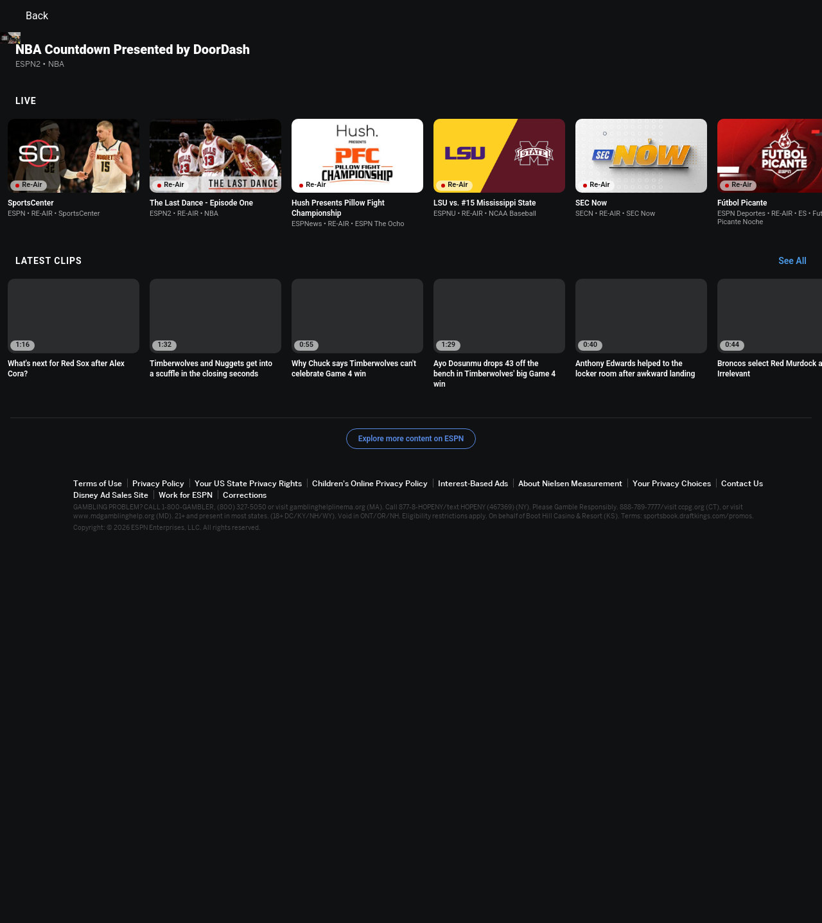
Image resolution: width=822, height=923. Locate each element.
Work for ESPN (186, 874)
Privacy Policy (158, 862)
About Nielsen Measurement (570, 862)
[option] (73, 547)
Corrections (245, 874)
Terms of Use (97, 862)
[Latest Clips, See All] (798, 640)
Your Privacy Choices (672, 862)
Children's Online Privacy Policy (370, 862)
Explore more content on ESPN (411, 817)
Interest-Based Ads (473, 862)
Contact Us (742, 862)
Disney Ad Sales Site (110, 874)
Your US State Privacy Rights (248, 862)
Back (29, 16)
